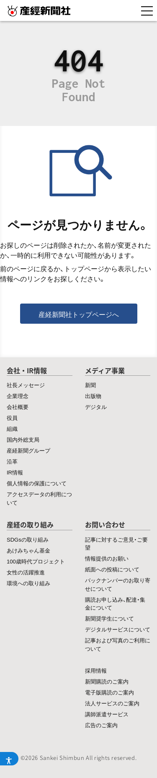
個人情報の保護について (37, 483)
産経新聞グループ (28, 450)
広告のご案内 (101, 725)
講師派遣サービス (107, 714)
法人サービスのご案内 (112, 703)
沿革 (12, 461)
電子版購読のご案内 (109, 692)
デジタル (96, 407)
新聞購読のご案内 (107, 681)
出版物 (93, 396)
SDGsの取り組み (28, 539)
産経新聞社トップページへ (79, 314)
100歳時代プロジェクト (36, 561)
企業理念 (17, 396)
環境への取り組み (28, 583)
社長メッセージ (26, 385)
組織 (12, 428)
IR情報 (15, 472)
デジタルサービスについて (117, 629)
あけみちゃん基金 (28, 550)
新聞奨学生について (109, 618)
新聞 (90, 385)
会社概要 (17, 407)
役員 (12, 418)
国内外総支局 (23, 439)
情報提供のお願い (107, 558)
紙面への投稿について (112, 569)
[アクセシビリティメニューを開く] (9, 758)
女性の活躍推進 (26, 572)
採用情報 (96, 670)
